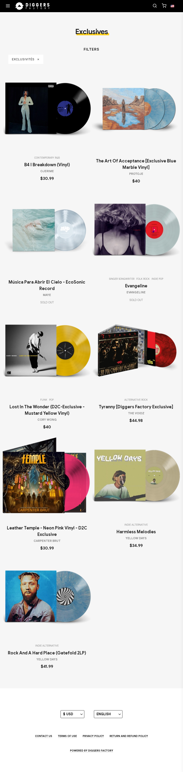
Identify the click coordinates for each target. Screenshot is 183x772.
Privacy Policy (93, 736)
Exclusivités (26, 59)
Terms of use (67, 736)
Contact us (43, 736)
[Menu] (8, 6)
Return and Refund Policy (129, 736)
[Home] (32, 6)
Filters (91, 49)
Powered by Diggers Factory (91, 750)
